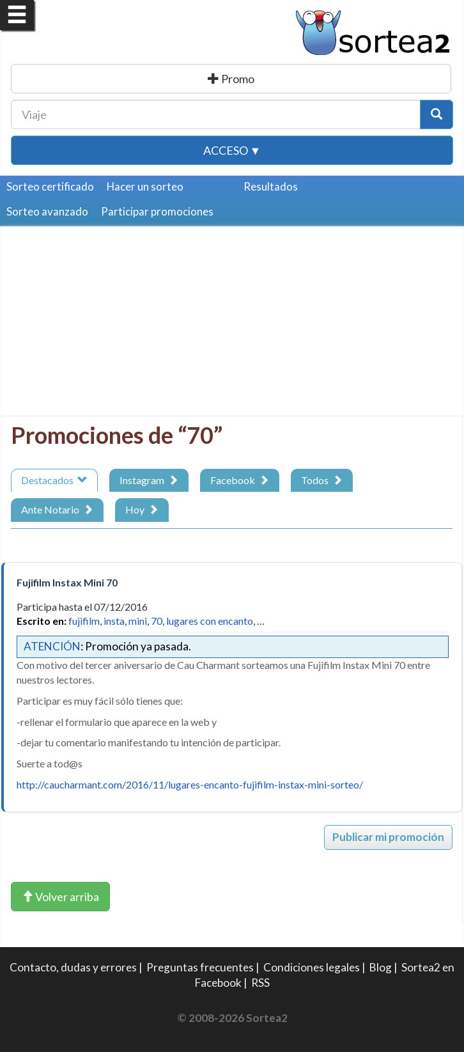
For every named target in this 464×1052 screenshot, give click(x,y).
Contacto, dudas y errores (73, 967)
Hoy (142, 509)
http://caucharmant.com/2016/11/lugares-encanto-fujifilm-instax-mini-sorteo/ (190, 784)
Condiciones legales (311, 967)
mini (137, 621)
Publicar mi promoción (388, 837)
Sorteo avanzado (47, 211)
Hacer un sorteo (145, 186)
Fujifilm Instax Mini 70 (67, 582)
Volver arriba (60, 897)
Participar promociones (157, 211)
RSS (260, 982)
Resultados (271, 186)
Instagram (149, 480)
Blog (380, 967)
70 (156, 621)
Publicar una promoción (232, 79)
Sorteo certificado (50, 186)
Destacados (54, 480)
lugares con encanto (209, 621)
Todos (322, 480)
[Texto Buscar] (216, 114)
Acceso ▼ (232, 150)
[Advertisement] (228, 326)
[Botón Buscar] (436, 114)
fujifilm (84, 621)
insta (114, 621)
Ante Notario (57, 509)
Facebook (239, 480)
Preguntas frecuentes (200, 967)
